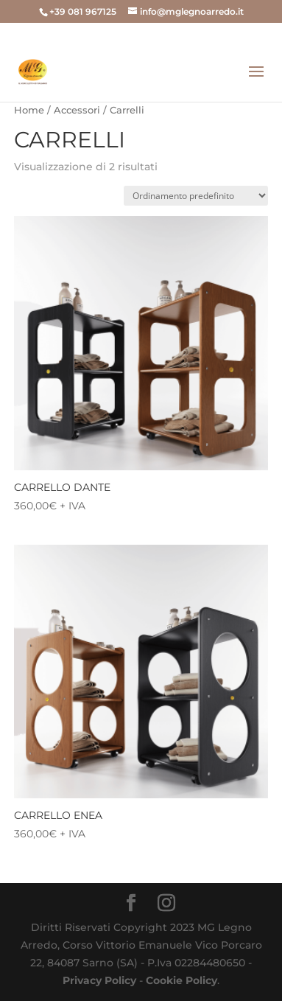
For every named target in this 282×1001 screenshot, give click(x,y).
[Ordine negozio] (196, 196)
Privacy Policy (99, 980)
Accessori (77, 110)
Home (29, 110)
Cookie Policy (181, 980)
